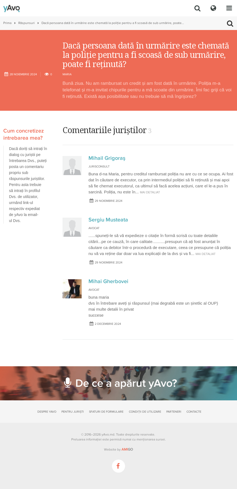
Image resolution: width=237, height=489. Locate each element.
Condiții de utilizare (145, 411)
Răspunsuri (26, 23)
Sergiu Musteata (108, 220)
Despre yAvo (46, 411)
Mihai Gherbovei (108, 281)
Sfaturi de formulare (106, 411)
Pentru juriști (72, 411)
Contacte (193, 411)
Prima (7, 23)
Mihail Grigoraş (106, 158)
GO (127, 449)
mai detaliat (150, 192)
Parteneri (173, 411)
